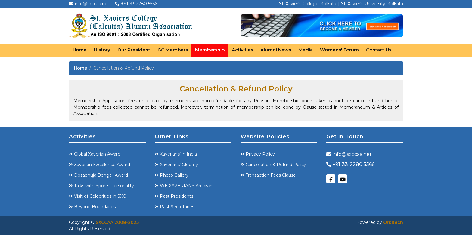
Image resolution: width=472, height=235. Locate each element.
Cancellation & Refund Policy (276, 164)
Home (80, 50)
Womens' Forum (339, 50)
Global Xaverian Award (97, 154)
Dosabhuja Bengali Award (101, 175)
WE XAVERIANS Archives (186, 185)
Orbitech (393, 222)
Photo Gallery (174, 175)
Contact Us (378, 50)
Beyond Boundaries (95, 206)
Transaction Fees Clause (271, 175)
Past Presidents (176, 196)
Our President (133, 50)
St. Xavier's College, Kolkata (307, 3)
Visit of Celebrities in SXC (100, 196)
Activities (242, 50)
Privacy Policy (260, 154)
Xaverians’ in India (178, 154)
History (102, 50)
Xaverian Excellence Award (102, 164)
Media (305, 50)
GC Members (172, 50)
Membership (210, 50)
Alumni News (275, 50)
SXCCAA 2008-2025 (117, 222)
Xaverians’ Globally (179, 164)
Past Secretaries (177, 206)
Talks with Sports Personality (104, 185)
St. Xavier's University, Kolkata (372, 3)
